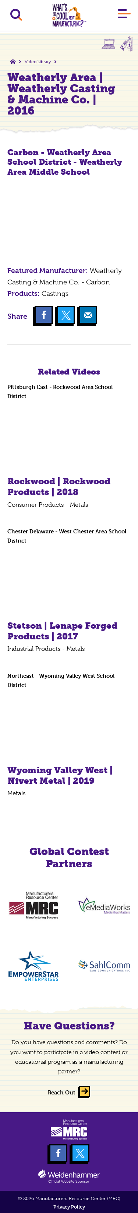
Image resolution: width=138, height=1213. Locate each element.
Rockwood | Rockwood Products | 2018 (58, 486)
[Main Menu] (124, 15)
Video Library (38, 61)
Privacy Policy (69, 1207)
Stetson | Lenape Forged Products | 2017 (62, 631)
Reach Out (61, 1092)
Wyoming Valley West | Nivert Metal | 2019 (60, 775)
